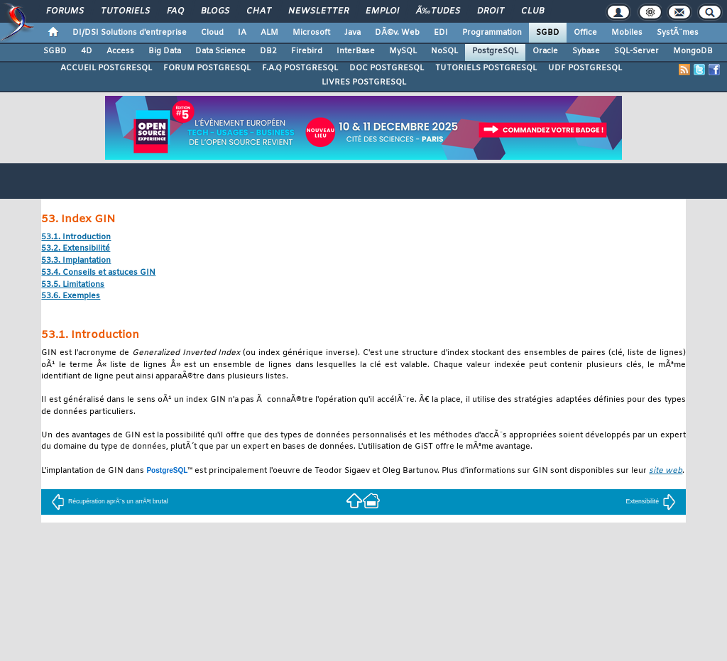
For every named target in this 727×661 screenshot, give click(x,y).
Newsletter (318, 11)
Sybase (586, 51)
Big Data (164, 51)
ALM (269, 33)
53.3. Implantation (76, 261)
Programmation (492, 33)
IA (242, 33)
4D (86, 51)
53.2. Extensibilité (75, 249)
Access (120, 51)
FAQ (175, 11)
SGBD (547, 33)
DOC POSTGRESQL (386, 68)
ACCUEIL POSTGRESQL (106, 68)
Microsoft (311, 33)
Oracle (545, 51)
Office (585, 33)
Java (352, 33)
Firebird (306, 51)
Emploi (382, 11)
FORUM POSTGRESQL (207, 68)
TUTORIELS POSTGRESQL (486, 68)
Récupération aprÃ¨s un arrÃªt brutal (109, 501)
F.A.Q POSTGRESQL (300, 68)
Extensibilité (651, 501)
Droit (490, 11)
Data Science (220, 51)
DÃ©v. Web (397, 33)
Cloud (212, 33)
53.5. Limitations (72, 285)
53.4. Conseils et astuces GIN (98, 273)
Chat (259, 11)
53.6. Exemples (70, 296)
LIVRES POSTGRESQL (364, 82)
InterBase (356, 51)
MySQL (403, 51)
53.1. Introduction (76, 237)
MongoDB (693, 51)
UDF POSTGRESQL (585, 68)
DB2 (268, 51)
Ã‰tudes (438, 11)
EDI (441, 33)
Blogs (215, 11)
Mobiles (627, 33)
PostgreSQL (495, 51)
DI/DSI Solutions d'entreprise (129, 33)
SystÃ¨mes (678, 33)
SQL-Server (636, 51)
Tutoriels (125, 11)
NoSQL (444, 51)
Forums (65, 11)
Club (532, 11)
